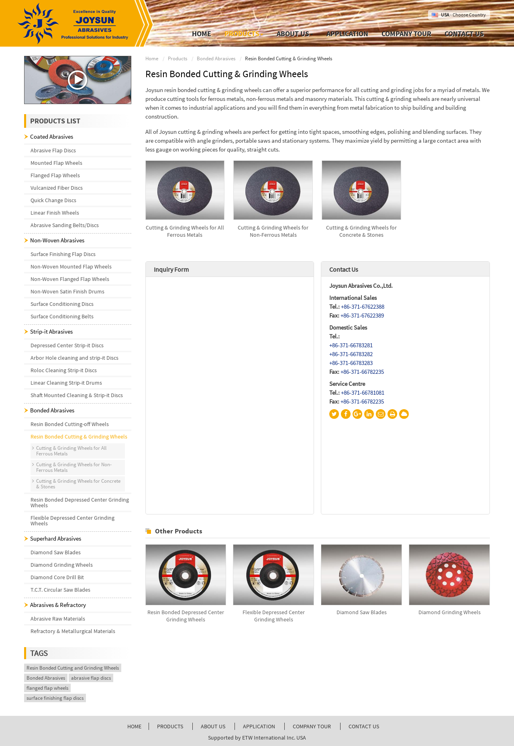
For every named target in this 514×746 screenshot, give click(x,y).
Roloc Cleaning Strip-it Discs (64, 370)
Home (201, 33)
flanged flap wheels (47, 688)
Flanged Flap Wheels (55, 175)
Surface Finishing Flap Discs (63, 254)
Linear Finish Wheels (55, 212)
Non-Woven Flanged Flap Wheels (70, 279)
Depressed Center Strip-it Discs (67, 345)
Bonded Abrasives (216, 58)
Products (177, 58)
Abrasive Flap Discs (53, 150)
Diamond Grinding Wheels (449, 612)
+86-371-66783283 (351, 363)
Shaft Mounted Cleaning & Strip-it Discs (77, 395)
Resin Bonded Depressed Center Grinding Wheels (185, 616)
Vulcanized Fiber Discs (57, 187)
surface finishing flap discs (55, 698)
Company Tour (406, 33)
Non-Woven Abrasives (57, 240)
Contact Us (464, 33)
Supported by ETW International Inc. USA (257, 737)
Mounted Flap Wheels (56, 162)
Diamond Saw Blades (362, 612)
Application (347, 33)
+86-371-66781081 (362, 392)
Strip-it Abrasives (51, 331)
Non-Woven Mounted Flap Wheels (71, 266)
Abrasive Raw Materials (58, 618)
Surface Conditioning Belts (62, 316)
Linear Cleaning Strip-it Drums (66, 382)
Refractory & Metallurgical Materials (73, 631)
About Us (213, 726)
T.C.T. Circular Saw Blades (60, 589)
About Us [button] (295, 33)
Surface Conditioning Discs (62, 303)
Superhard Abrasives (55, 538)
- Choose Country (463, 15)
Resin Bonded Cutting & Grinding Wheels (79, 436)
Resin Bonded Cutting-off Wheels (70, 424)
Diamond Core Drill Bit (57, 577)
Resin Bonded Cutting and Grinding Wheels (73, 667)
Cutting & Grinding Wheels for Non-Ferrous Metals (273, 231)
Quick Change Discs (53, 200)
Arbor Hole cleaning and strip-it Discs (74, 357)
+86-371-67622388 (362, 306)
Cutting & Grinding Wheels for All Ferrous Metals (185, 231)
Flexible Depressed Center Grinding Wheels (274, 616)
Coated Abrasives (51, 136)
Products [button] (243, 33)
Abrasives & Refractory (58, 605)
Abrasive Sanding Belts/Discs (65, 225)
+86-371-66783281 (351, 345)
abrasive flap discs (91, 677)
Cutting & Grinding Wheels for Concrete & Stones (361, 231)
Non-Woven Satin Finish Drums (67, 291)
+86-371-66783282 (351, 354)
